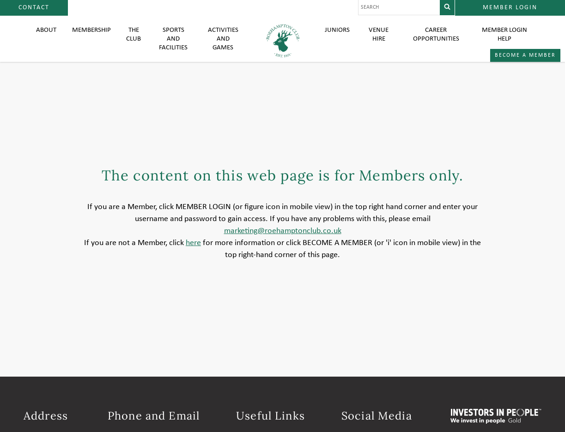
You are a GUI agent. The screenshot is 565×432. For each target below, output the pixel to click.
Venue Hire (378, 41)
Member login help (504, 41)
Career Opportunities (435, 41)
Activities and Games (224, 46)
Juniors (338, 37)
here (193, 261)
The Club (137, 41)
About (46, 37)
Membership (93, 37)
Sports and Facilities (176, 46)
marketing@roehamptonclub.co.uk (282, 249)
